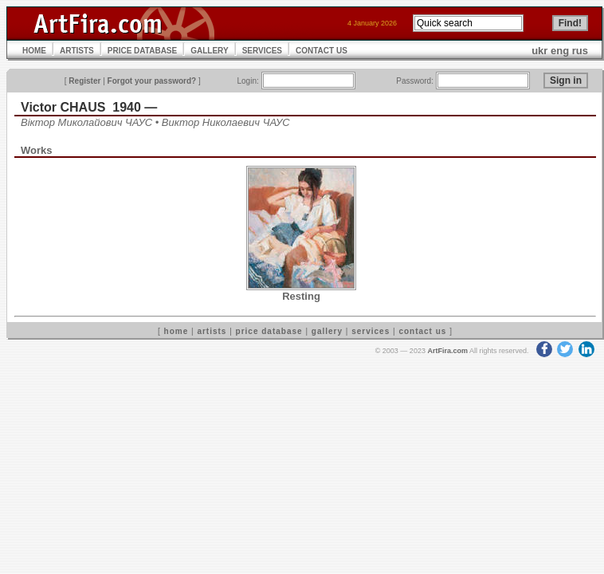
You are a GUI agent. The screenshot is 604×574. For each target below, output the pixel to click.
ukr (539, 51)
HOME (34, 50)
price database (269, 331)
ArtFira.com (447, 351)
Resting (301, 296)
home (176, 331)
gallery (327, 331)
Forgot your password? (152, 81)
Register (84, 81)
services (370, 331)
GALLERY (209, 50)
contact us (422, 331)
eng (560, 51)
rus (580, 51)
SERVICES (262, 50)
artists (211, 331)
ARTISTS (77, 50)
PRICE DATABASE (142, 50)
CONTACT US (321, 50)
